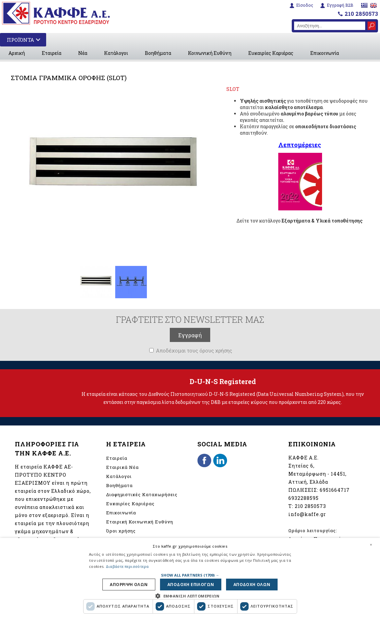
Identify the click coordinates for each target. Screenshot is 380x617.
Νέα (82, 53)
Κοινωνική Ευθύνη (209, 53)
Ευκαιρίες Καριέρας (270, 53)
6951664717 (335, 490)
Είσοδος (304, 5)
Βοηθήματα (158, 53)
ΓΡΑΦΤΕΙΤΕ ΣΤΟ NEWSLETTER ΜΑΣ (190, 319)
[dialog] (190, 577)
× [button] (371, 544)
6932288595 (303, 498)
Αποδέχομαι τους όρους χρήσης (194, 350)
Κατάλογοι (116, 53)
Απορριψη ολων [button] (131, 584)
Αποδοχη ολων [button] (249, 584)
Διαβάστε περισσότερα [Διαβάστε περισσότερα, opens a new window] (127, 565)
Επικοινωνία (324, 53)
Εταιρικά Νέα (122, 467)
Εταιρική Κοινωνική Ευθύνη (139, 522)
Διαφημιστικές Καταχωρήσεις (142, 494)
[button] (190, 574)
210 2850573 (361, 13)
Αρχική (16, 53)
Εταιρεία (51, 53)
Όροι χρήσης (121, 531)
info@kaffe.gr (307, 514)
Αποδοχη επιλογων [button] (190, 584)
